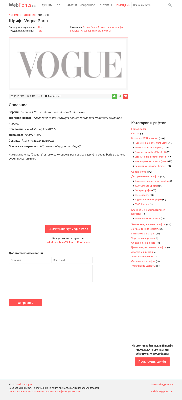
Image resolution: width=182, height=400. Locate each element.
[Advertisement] (68, 196)
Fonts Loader (138, 129)
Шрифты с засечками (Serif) (152, 147)
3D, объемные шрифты (148, 185)
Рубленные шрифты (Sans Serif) (153, 143)
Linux (72, 242)
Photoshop (83, 242)
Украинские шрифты (145, 265)
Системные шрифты (145, 261)
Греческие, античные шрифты (150, 247)
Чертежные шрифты (144, 238)
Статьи (72, 5)
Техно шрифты (144, 195)
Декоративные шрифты (111, 27)
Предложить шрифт (152, 361)
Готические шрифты (145, 233)
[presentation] (34, 291)
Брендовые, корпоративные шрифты (90, 30)
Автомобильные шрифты (150, 218)
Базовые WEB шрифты (148, 138)
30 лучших (45, 5)
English (125, 5)
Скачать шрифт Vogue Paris (68, 229)
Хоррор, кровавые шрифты (150, 199)
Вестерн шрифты (145, 190)
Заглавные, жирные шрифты (151, 224)
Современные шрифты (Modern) (153, 157)
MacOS (63, 242)
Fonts (22, 5)
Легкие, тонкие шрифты (148, 228)
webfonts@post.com (162, 391)
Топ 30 (59, 5)
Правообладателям (162, 384)
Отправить (25, 302)
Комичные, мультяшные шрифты (154, 181)
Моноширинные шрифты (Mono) (153, 161)
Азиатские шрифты (144, 256)
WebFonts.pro (24, 384)
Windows (52, 242)
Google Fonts (90, 27)
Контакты (105, 5)
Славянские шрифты (146, 242)
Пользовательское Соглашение (26, 391)
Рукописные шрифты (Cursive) (153, 166)
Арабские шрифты (143, 252)
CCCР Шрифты (144, 204)
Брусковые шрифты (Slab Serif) (152, 152)
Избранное (87, 5)
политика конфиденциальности (63, 391)
